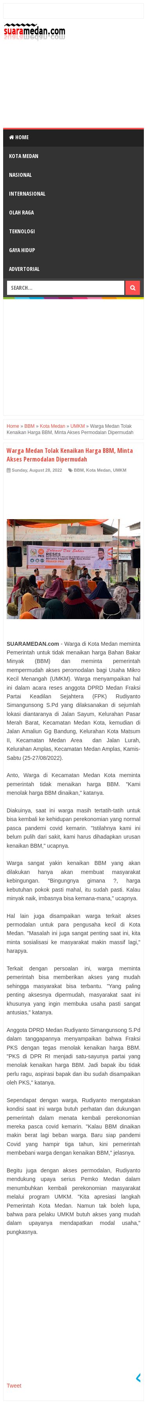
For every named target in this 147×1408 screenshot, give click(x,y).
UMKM (119, 470)
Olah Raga (21, 212)
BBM (79, 470)
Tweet (14, 1386)
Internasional (27, 193)
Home (19, 137)
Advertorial (24, 269)
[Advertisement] (73, 84)
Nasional (20, 174)
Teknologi (22, 231)
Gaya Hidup (22, 250)
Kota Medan (23, 156)
